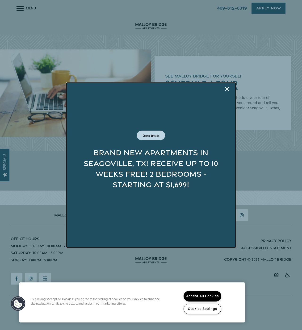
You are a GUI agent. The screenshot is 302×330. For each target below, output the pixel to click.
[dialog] (151, 165)
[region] (132, 302)
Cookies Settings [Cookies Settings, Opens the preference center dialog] (202, 309)
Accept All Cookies (202, 296)
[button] (18, 303)
